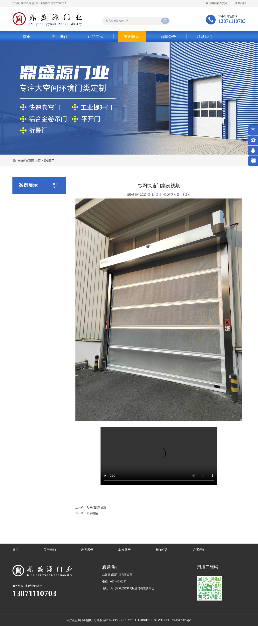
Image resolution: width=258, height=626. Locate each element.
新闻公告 (168, 36)
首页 (27, 36)
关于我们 (59, 36)
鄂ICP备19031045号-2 (179, 620)
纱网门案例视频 (96, 507)
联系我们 (240, 3)
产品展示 (95, 36)
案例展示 (132, 36)
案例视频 (92, 513)
